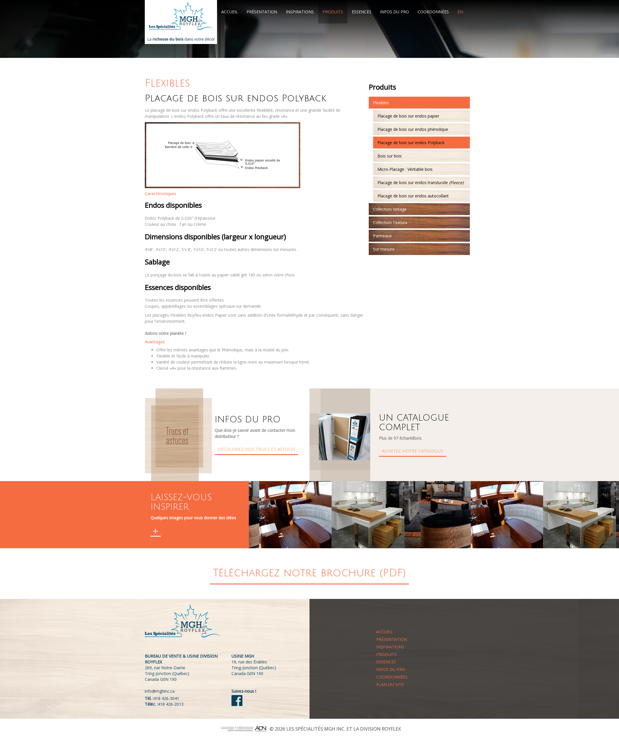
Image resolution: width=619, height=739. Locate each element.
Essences (361, 11)
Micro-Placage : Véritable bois (405, 169)
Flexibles (381, 102)
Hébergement (245, 727)
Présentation (262, 11)
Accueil (229, 11)
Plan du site (390, 684)
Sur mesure (383, 249)
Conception (227, 727)
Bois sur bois (389, 156)
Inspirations (300, 11)
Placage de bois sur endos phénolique (412, 129)
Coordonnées (433, 11)
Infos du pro (394, 11)
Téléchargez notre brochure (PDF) (309, 573)
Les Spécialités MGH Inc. (315, 729)
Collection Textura (390, 222)
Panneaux (382, 236)
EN (460, 11)
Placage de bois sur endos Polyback (410, 142)
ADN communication (240, 730)
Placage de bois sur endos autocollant (413, 196)
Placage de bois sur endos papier (408, 116)
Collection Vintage (390, 209)
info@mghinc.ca (160, 691)
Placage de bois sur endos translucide (420, 182)
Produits (333, 11)
